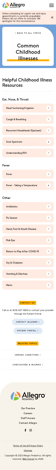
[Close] (52, 17)
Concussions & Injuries (27, 365)
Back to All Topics (29, 33)
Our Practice (28, 408)
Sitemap (28, 450)
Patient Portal (26, 330)
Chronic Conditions (27, 355)
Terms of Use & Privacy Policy (28, 446)
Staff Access (28, 418)
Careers (28, 413)
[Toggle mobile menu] (51, 5)
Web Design (28, 459)
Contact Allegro (27, 322)
